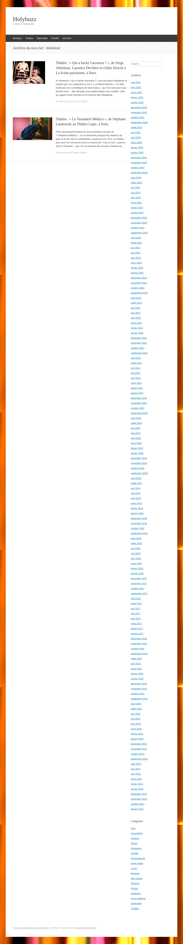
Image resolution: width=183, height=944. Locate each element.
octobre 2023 (137, 227)
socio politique (138, 898)
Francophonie (138, 858)
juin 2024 (135, 187)
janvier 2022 (137, 333)
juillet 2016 (136, 658)
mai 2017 (135, 613)
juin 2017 (135, 608)
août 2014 (136, 764)
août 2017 (136, 598)
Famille (55, 38)
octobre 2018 (137, 528)
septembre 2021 (139, 353)
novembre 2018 (139, 523)
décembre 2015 (139, 683)
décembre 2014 (139, 743)
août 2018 (136, 538)
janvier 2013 (137, 809)
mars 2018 (136, 563)
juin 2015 (135, 713)
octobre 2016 (137, 648)
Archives (66, 38)
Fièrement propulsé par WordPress (31, 927)
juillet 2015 (136, 708)
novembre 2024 (139, 162)
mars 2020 (136, 443)
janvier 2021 (137, 393)
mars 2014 (136, 779)
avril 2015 (136, 723)
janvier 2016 (137, 678)
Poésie (134, 888)
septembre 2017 (139, 593)
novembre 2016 (139, 643)
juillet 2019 (136, 483)
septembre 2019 (139, 473)
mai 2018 (135, 553)
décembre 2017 (139, 578)
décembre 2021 (139, 338)
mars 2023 (136, 262)
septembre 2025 (139, 122)
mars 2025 (136, 142)
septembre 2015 (139, 698)
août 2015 (136, 703)
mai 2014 (135, 769)
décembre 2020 (139, 398)
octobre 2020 (137, 408)
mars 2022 (136, 323)
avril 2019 (136, 498)
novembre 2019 (139, 463)
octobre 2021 (137, 348)
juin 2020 (135, 428)
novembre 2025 (139, 112)
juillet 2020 (136, 423)
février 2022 (137, 328)
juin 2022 (135, 308)
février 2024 (137, 207)
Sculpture (136, 893)
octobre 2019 (137, 468)
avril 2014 (136, 774)
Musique (17, 38)
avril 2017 (136, 618)
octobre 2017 (137, 588)
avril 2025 (136, 137)
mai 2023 (135, 252)
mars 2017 (136, 623)
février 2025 (137, 147)
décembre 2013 (139, 794)
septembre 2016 (139, 653)
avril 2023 (136, 257)
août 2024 (136, 177)
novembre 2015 (139, 688)
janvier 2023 (137, 272)
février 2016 (137, 673)
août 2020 (136, 418)
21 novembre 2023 (65, 152)
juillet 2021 (136, 363)
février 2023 (137, 267)
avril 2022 (136, 318)
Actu (133, 828)
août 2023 (136, 237)
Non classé (136, 878)
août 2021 (136, 358)
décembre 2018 (139, 518)
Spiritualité (42, 38)
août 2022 (136, 298)
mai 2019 (135, 493)
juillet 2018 (136, 543)
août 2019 (136, 478)
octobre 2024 (137, 167)
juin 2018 (135, 548)
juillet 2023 (136, 242)
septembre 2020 (139, 413)
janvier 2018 (137, 573)
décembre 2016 (139, 638)
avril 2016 (136, 663)
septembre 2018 (139, 533)
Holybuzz (24, 19)
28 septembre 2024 (65, 101)
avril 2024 (136, 197)
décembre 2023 (139, 217)
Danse (134, 843)
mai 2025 (135, 132)
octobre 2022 (137, 288)
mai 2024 (135, 192)
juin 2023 (135, 247)
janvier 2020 (137, 453)
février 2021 (137, 388)
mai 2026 (135, 82)
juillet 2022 (136, 303)
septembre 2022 (139, 293)
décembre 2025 (139, 107)
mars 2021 (136, 383)
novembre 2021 (139, 343)
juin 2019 (135, 488)
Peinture (135, 883)
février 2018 (137, 568)
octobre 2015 (137, 693)
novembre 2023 (139, 222)
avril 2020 (136, 438)
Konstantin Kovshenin (85, 927)
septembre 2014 (139, 759)
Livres (134, 868)
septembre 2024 (139, 172)
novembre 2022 (139, 282)
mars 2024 (136, 202)
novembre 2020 (139, 403)
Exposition (136, 848)
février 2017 (137, 628)
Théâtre (29, 38)
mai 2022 (135, 313)
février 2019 (137, 508)
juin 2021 (135, 368)
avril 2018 (136, 558)
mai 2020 (135, 433)
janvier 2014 (137, 789)
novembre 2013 (139, 799)
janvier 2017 (137, 633)
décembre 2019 (139, 458)
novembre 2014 (139, 749)
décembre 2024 (139, 157)
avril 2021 (136, 378)
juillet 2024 (136, 182)
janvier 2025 (137, 152)
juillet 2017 (136, 603)
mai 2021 (135, 373)
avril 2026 (136, 87)
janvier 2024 (137, 212)
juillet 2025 (136, 127)
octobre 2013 (137, 804)
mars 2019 (136, 503)
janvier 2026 (137, 102)
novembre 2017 (139, 583)
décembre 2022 (139, 277)
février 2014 (137, 784)
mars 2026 (136, 92)
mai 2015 (135, 718)
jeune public (137, 863)
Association (137, 833)
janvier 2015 (137, 738)
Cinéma (135, 838)
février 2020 (137, 448)
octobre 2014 (137, 754)
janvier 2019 (137, 513)
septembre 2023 (139, 232)
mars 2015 (136, 728)
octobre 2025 (137, 117)
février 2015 (137, 733)
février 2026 (137, 97)
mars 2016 (136, 668)
